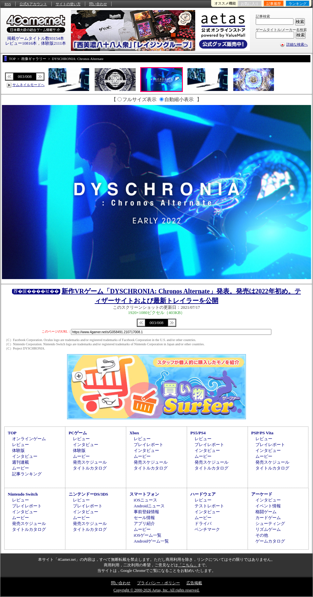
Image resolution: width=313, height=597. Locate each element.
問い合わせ (98, 4)
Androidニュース (149, 505)
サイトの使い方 (68, 4)
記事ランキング (27, 473)
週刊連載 (20, 462)
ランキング (297, 4)
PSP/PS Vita (262, 432)
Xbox (134, 432)
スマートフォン (144, 494)
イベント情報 (268, 505)
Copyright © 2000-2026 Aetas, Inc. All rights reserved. (156, 590)
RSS (8, 4)
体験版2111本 (53, 43)
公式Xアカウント (33, 4)
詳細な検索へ (297, 44)
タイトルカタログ (90, 468)
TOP (12, 432)
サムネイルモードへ (28, 85)
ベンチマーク (207, 529)
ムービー (20, 468)
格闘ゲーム (266, 511)
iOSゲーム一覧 (147, 535)
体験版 (18, 450)
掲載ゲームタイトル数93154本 (35, 38)
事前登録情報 (146, 511)
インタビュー (24, 456)
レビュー (20, 444)
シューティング (270, 523)
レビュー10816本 (21, 43)
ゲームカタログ (270, 541)
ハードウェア (203, 494)
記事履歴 (273, 4)
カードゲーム (268, 517)
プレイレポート (148, 444)
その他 (261, 535)
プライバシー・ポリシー (158, 583)
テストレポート (209, 505)
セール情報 (144, 517)
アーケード (261, 494)
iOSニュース (145, 500)
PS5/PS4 (198, 432)
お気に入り (250, 4)
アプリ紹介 (144, 523)
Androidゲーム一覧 (151, 541)
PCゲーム (78, 432)
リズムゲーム (268, 529)
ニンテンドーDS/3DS (88, 494)
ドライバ (203, 523)
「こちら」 (187, 565)
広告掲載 (194, 583)
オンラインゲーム (29, 438)
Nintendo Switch (23, 494)
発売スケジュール (90, 462)
